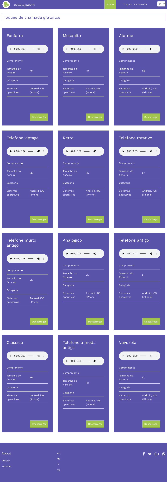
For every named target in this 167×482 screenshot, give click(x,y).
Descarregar (39, 117)
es (58, 469)
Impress (6, 466)
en (58, 453)
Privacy (6, 460)
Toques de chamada (135, 4)
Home (110, 4)
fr (58, 464)
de (58, 458)
